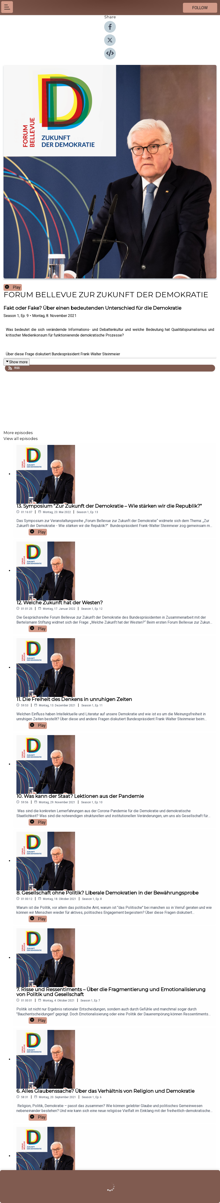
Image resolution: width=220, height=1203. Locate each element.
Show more (16, 362)
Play (12, 287)
